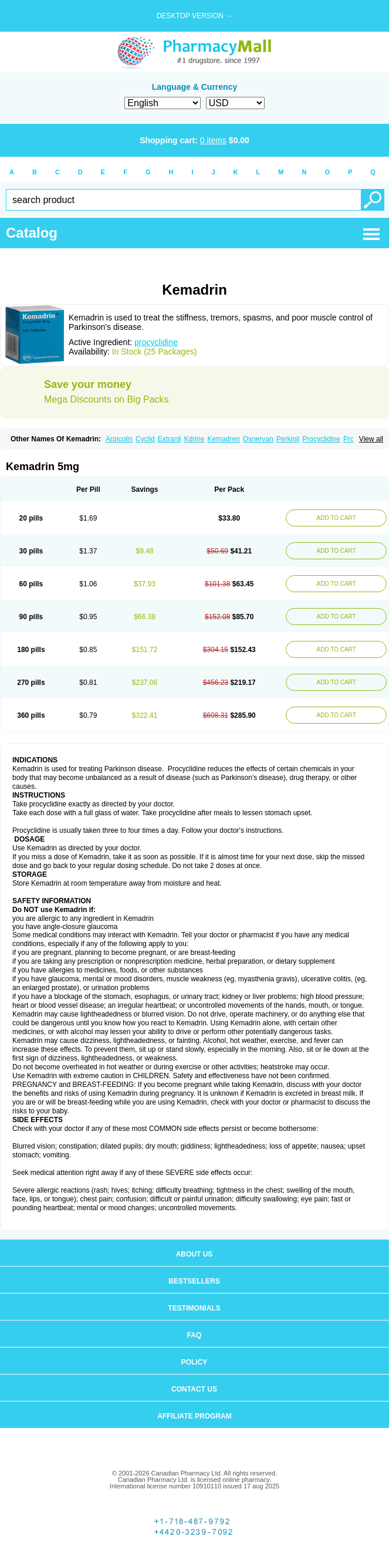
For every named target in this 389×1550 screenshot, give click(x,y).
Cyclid (145, 439)
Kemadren (223, 439)
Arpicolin (119, 439)
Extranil (169, 439)
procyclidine (156, 342)
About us (194, 1254)
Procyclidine (321, 439)
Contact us (194, 1389)
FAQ (194, 1335)
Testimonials (194, 1308)
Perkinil (287, 439)
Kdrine (194, 439)
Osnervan (258, 439)
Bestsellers (193, 1281)
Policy (194, 1362)
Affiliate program (194, 1416)
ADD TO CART (336, 518)
